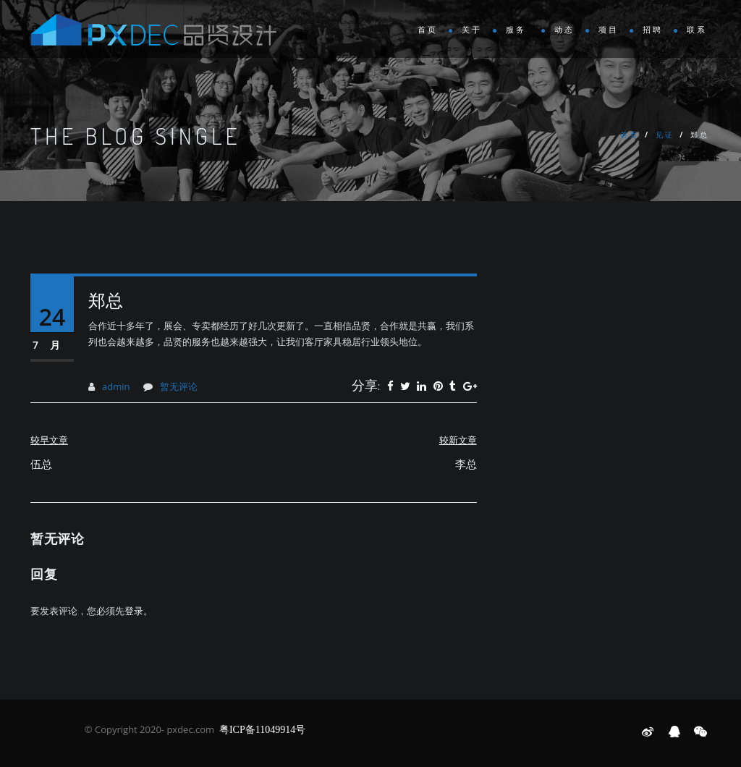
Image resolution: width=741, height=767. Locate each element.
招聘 (653, 30)
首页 (428, 30)
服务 (518, 30)
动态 (564, 30)
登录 (133, 610)
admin (116, 386)
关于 (472, 30)
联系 (697, 30)
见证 (665, 135)
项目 (608, 30)
